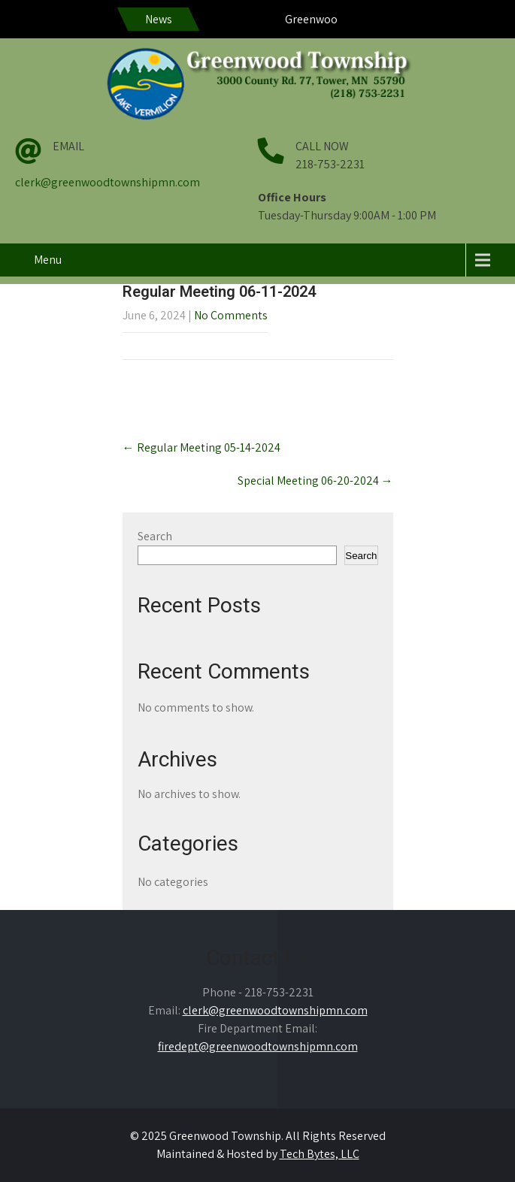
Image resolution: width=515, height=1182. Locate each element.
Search (155, 536)
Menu (48, 260)
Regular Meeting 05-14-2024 (201, 447)
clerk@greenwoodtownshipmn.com (107, 182)
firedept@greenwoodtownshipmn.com (258, 1046)
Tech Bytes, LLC (319, 1154)
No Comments (231, 315)
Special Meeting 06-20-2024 (315, 480)
